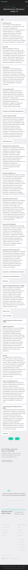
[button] (26, 1)
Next (17, 438)
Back (11, 438)
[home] (4, 1)
